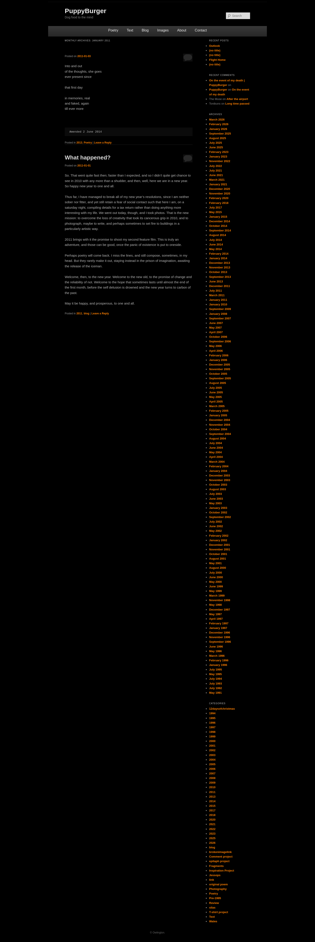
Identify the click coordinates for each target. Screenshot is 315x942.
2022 (212, 829)
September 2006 (220, 341)
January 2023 (218, 156)
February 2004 (218, 466)
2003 (212, 755)
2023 (212, 833)
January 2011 (218, 299)
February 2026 (218, 124)
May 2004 (215, 452)
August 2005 (217, 383)
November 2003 (219, 480)
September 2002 (220, 517)
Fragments (216, 866)
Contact (201, 30)
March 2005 (217, 406)
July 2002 (215, 521)
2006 (212, 768)
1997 (212, 727)
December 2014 (219, 221)
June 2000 (216, 577)
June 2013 (216, 281)
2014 (212, 801)
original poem (218, 884)
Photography (218, 889)
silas (212, 907)
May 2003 (215, 503)
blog (86, 313)
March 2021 (217, 179)
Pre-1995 (215, 898)
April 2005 (216, 401)
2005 (212, 764)
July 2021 (215, 170)
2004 (212, 759)
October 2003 (218, 484)
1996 (212, 722)
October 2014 (218, 226)
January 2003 (218, 508)
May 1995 (215, 674)
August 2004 (217, 438)
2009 (212, 782)
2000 (212, 741)
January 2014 (218, 258)
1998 (212, 732)
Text (130, 30)
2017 (212, 810)
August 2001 (217, 558)
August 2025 (217, 138)
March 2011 (217, 295)
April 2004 (216, 457)
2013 (79, 142)
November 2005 (219, 369)
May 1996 (215, 651)
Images (162, 30)
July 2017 (215, 207)
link (211, 879)
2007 (212, 773)
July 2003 (215, 494)
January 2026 (218, 129)
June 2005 (216, 392)
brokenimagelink (220, 852)
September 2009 (220, 309)
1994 (212, 713)
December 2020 (219, 189)
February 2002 (218, 535)
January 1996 (218, 665)
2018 (212, 815)
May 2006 (215, 346)
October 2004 (218, 429)
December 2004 (219, 420)
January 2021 (218, 184)
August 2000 (217, 567)
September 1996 (220, 641)
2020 (212, 819)
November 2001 (219, 549)
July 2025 (215, 142)
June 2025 (216, 147)
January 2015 (218, 216)
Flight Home (217, 59)
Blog (145, 30)
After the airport (237, 99)
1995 (212, 718)
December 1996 (219, 632)
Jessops (214, 875)
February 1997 (218, 623)
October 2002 (218, 512)
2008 (212, 778)
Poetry (113, 30)
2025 (212, 838)
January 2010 (218, 304)
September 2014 (220, 230)
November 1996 (219, 637)
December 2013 (219, 262)
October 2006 (218, 336)
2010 (212, 787)
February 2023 (218, 152)
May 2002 (215, 530)
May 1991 (215, 692)
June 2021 (216, 175)
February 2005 (218, 410)
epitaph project (219, 861)
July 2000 (215, 572)
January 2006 (218, 360)
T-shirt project (218, 912)
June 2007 (216, 323)
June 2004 (216, 447)
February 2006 (218, 355)
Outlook (214, 45)
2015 (212, 805)
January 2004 (218, 471)
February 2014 (218, 253)
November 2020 (219, 193)
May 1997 (215, 614)
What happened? (87, 157)
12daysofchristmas (222, 708)
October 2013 (218, 272)
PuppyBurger (85, 10)
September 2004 (220, 434)
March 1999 (217, 595)
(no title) (214, 50)
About (181, 30)
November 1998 (219, 600)
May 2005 (215, 397)
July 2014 (215, 240)
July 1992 (215, 688)
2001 (212, 745)
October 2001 (218, 554)
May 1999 (215, 591)
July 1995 (215, 669)
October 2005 (218, 373)
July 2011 (215, 290)
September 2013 (220, 276)
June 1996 (216, 646)
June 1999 (216, 586)
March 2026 (217, 119)
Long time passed (237, 103)
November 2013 (219, 267)
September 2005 (220, 378)
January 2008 (218, 313)
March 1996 (217, 655)
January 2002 (218, 540)
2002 (212, 750)
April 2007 (216, 332)
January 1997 (218, 628)
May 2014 (215, 249)
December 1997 (219, 609)
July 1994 (215, 678)
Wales (213, 921)
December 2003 (219, 475)
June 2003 (216, 498)
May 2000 (215, 581)
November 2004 (219, 424)
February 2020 (218, 198)
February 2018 (218, 203)
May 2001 (215, 563)
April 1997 (216, 618)
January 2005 (218, 415)
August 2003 (217, 489)
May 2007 (215, 327)
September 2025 (220, 133)
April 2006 (216, 350)
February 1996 (218, 660)
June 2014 (216, 244)
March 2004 (217, 461)
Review (214, 903)
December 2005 (219, 364)
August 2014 (217, 235)
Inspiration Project (221, 870)
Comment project (221, 856)
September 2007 (220, 318)
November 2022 (219, 161)
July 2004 (215, 443)
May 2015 (215, 212)
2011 (79, 313)
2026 (212, 842)
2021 (212, 824)
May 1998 (215, 604)
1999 (212, 736)
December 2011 (219, 286)
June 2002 (216, 526)
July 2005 (215, 387)
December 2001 (219, 544)
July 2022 (215, 166)
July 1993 (215, 683)
